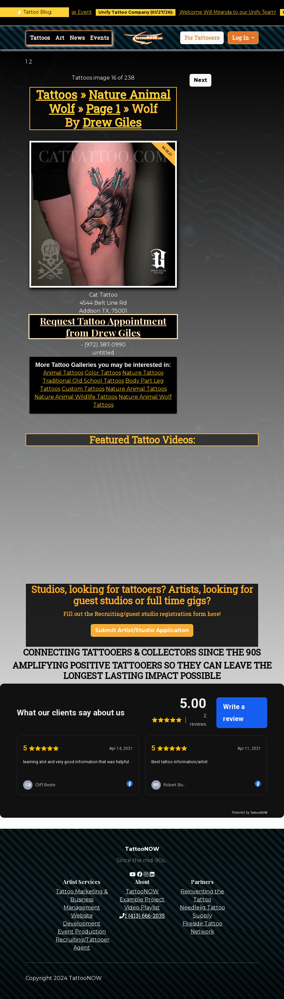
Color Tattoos (103, 373)
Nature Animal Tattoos (136, 389)
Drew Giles (112, 122)
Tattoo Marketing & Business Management (82, 899)
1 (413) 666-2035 (142, 915)
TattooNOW (142, 891)
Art (59, 37)
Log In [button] (241, 37)
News (77, 37)
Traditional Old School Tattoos (83, 381)
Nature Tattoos (142, 373)
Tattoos (40, 37)
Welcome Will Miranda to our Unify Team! (233, 12)
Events (99, 37)
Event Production (82, 931)
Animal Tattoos (63, 373)
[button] (202, 37)
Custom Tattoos (83, 389)
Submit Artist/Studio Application (142, 630)
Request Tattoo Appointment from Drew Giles (103, 326)
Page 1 (103, 108)
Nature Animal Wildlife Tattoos (75, 397)
